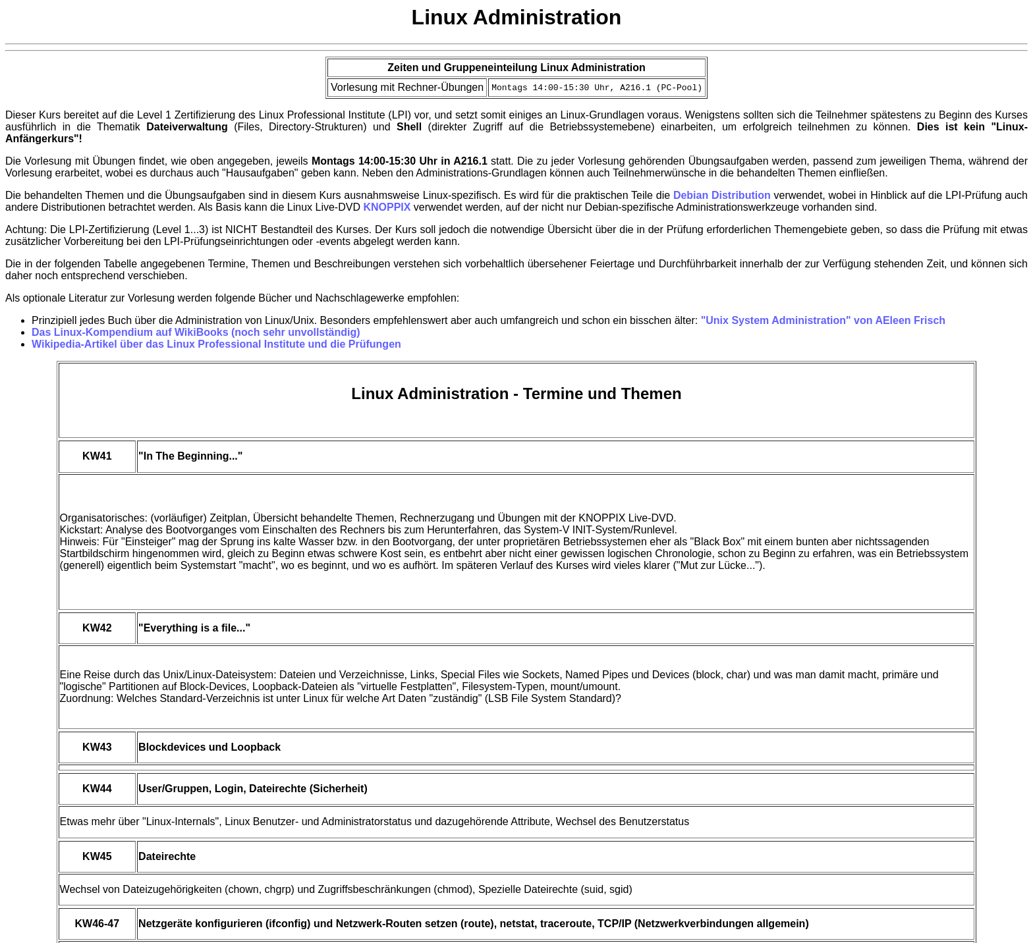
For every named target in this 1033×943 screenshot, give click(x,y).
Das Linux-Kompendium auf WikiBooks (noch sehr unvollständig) (196, 332)
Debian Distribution (722, 195)
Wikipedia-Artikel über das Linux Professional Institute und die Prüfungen (216, 344)
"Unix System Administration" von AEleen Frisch (823, 320)
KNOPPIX (386, 207)
